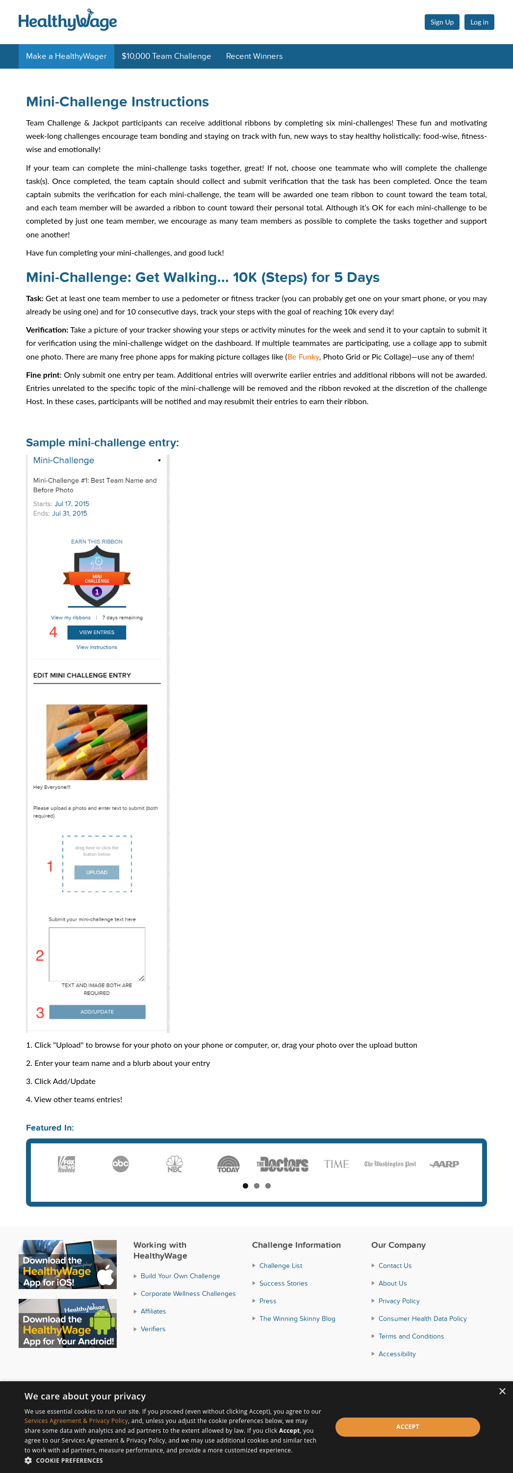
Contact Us (395, 1266)
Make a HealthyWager (66, 56)
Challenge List (280, 1266)
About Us (393, 1283)
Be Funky (303, 356)
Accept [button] (407, 1426)
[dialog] (256, 1427)
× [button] (502, 1391)
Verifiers (153, 1329)
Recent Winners (254, 56)
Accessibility (397, 1354)
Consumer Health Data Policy (423, 1319)
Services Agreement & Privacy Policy (76, 1421)
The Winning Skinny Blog (297, 1319)
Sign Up (442, 22)
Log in (479, 22)
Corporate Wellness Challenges (188, 1294)
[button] (174, 1460)
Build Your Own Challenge (180, 1276)
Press (268, 1301)
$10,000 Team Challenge (166, 56)
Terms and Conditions (411, 1336)
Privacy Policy (399, 1301)
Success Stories (283, 1283)
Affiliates (153, 1311)
